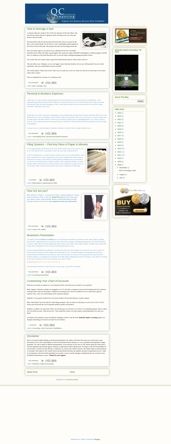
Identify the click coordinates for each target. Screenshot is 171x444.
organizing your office (50, 183)
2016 (119, 139)
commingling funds (38, 136)
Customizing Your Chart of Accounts (48, 280)
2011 (119, 155)
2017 (119, 136)
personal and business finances (57, 136)
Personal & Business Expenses (45, 93)
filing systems (37, 183)
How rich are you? (37, 190)
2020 (119, 126)
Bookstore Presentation (40, 235)
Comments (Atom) (72, 379)
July (121, 178)
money (34, 229)
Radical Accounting (47, 364)
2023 (119, 116)
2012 (119, 152)
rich (39, 229)
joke (33, 86)
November (123, 168)
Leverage (39, 86)
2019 (119, 129)
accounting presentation (40, 275)
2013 (119, 148)
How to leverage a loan (40, 28)
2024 (119, 113)
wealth (43, 229)
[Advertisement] (68, 395)
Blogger (97, 439)
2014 (119, 145)
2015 (119, 142)
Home (72, 372)
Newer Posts (32, 372)
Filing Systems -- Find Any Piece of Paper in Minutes (57, 144)
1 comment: (32, 180)
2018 (119, 132)
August (122, 174)
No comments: (33, 82)
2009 (119, 162)
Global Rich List (57, 197)
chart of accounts (46, 328)
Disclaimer (33, 336)
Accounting (36, 328)
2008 (119, 165)
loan (44, 86)
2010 (119, 158)
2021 (119, 123)
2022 (119, 119)
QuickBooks (57, 328)
